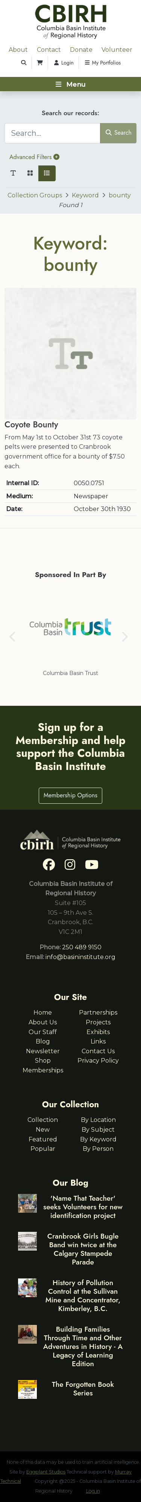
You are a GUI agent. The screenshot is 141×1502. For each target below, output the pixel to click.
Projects (98, 1022)
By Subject (98, 1129)
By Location (98, 1119)
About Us (43, 1022)
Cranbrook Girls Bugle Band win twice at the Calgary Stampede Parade (83, 1249)
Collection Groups (35, 195)
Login (63, 62)
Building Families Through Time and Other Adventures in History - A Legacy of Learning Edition (83, 1346)
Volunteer (117, 49)
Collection (42, 1119)
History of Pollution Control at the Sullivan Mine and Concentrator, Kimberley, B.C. (83, 1295)
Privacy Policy (98, 1060)
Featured (43, 1139)
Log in (93, 1491)
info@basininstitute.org (80, 957)
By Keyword (98, 1139)
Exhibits (98, 1032)
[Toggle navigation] (70, 84)
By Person (98, 1148)
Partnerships (98, 1012)
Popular (42, 1148)
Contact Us (98, 1051)
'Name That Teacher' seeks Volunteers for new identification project (83, 1207)
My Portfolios (102, 62)
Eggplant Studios (45, 1472)
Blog (43, 1041)
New (43, 1129)
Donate (81, 49)
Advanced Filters (34, 157)
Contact (49, 49)
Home (42, 1012)
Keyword (85, 195)
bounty (120, 195)
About (18, 49)
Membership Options (70, 795)
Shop (43, 1060)
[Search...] (52, 133)
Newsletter (43, 1051)
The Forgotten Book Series (83, 1388)
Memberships (43, 1070)
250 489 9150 (82, 947)
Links (98, 1041)
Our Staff (43, 1032)
